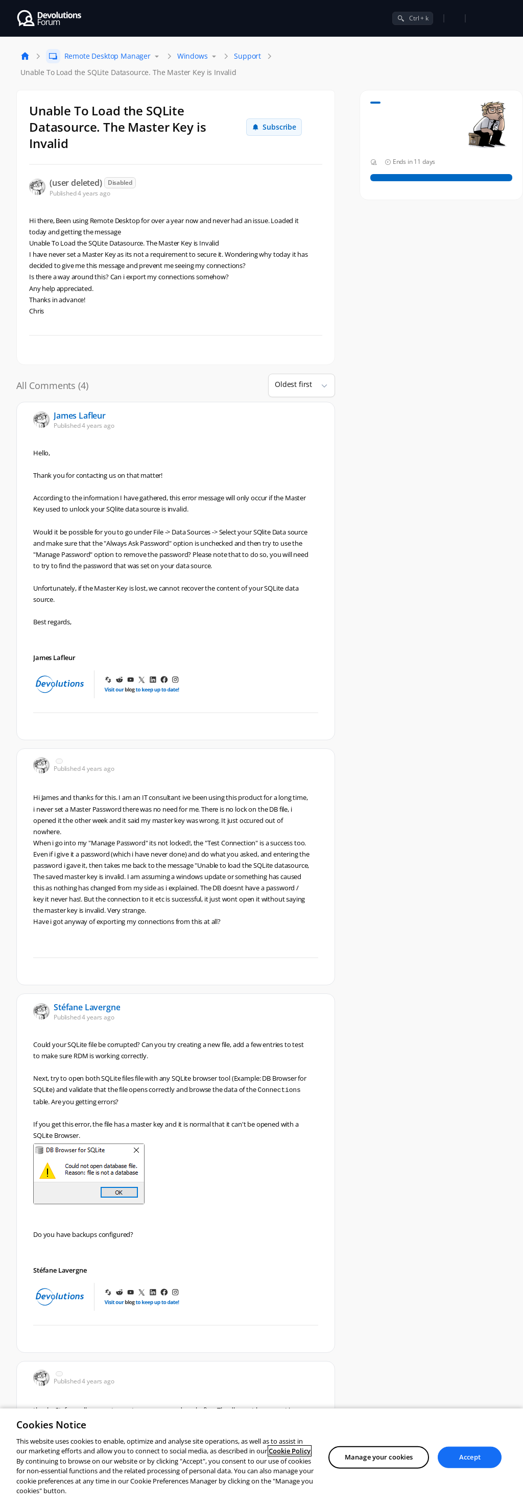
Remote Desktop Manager (107, 56)
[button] (320, 385)
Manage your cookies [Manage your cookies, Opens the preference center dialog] (379, 1457)
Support (247, 56)
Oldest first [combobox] (293, 384)
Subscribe (274, 127)
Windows (192, 56)
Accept (470, 1457)
